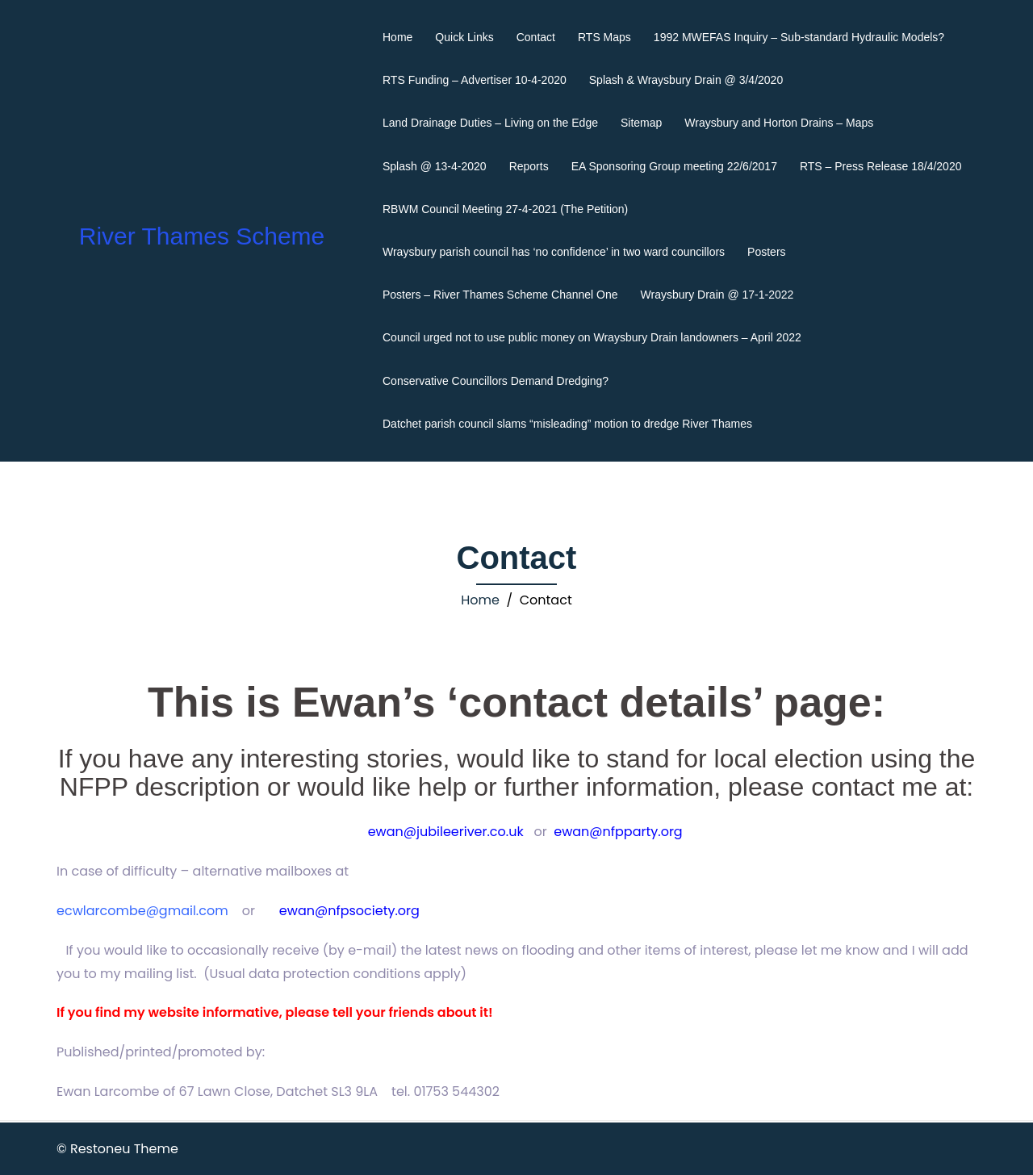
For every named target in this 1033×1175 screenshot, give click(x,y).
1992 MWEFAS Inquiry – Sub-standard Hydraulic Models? (799, 37)
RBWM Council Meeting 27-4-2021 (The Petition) (505, 209)
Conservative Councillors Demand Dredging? (496, 380)
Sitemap (641, 122)
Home (397, 37)
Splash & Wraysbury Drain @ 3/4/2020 (686, 79)
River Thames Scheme (202, 236)
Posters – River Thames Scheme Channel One (500, 294)
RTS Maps (604, 37)
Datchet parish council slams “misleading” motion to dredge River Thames (567, 423)
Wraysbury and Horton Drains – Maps (778, 122)
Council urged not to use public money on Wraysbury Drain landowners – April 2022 (592, 337)
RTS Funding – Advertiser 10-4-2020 (475, 79)
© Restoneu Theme (117, 1148)
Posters (766, 251)
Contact (535, 37)
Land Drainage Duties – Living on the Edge (490, 122)
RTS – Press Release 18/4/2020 (881, 166)
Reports (529, 166)
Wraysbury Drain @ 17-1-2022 (717, 294)
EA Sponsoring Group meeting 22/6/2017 (674, 166)
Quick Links (464, 37)
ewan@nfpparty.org (618, 831)
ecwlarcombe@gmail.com (142, 910)
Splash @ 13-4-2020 (435, 166)
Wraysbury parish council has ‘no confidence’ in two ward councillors (554, 251)
